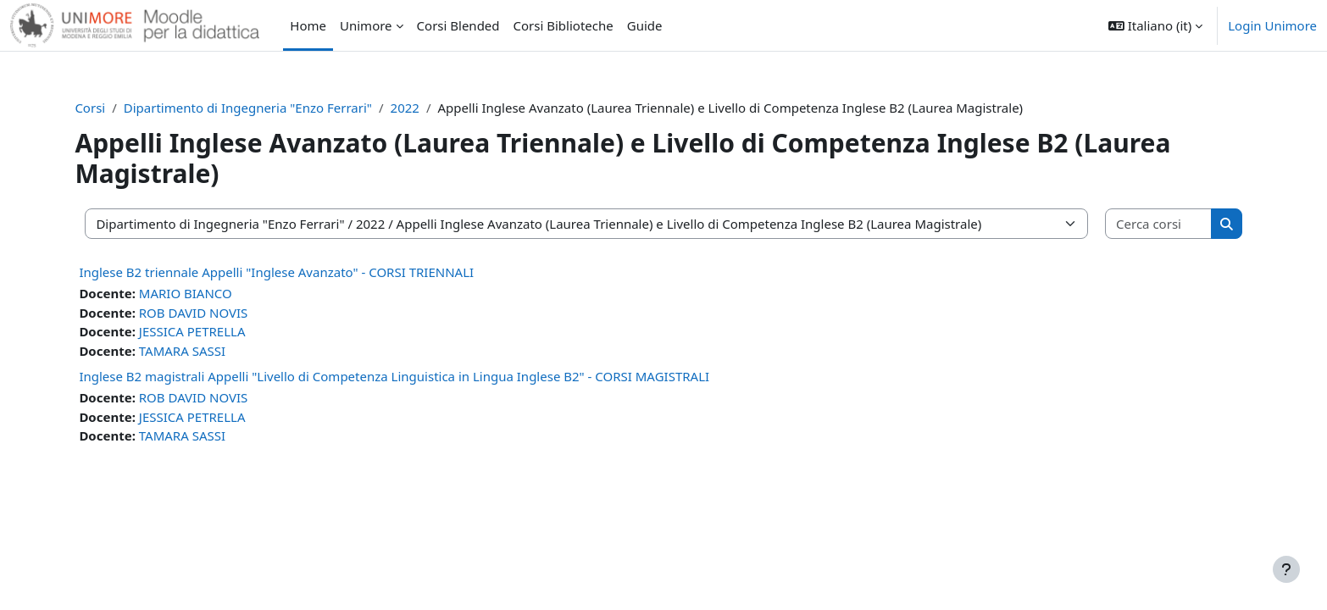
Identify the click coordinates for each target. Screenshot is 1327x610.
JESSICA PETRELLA (208, 331)
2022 (421, 107)
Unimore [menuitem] (366, 25)
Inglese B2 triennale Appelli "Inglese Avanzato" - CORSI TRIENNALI (293, 271)
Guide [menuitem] (645, 25)
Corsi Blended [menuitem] (458, 25)
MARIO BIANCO (201, 293)
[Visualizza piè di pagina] (1286, 569)
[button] (1155, 25)
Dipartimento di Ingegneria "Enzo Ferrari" (264, 107)
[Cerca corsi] (1144, 224)
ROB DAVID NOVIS (209, 312)
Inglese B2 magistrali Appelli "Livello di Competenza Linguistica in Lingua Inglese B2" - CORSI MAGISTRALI (411, 376)
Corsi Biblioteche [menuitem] (564, 25)
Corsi (107, 107)
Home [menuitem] (308, 25)
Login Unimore (1272, 25)
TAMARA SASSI (198, 350)
